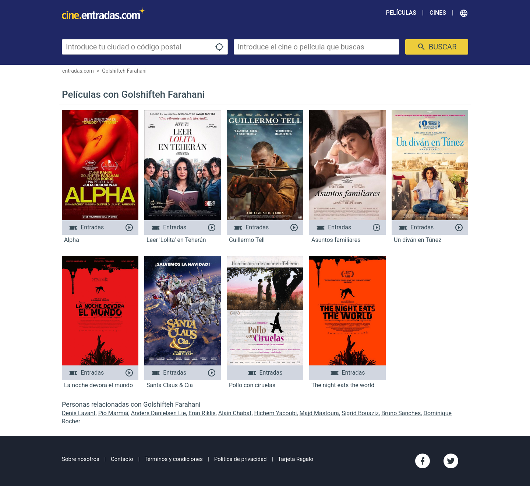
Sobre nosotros (80, 459)
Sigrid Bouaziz (360, 413)
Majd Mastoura (319, 413)
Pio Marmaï (113, 413)
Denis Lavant (79, 413)
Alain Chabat (235, 413)
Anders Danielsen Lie (158, 413)
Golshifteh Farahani (124, 71)
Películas (401, 12)
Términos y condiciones (174, 459)
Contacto (122, 459)
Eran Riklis (202, 413)
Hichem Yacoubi (275, 413)
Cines (438, 12)
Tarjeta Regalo (295, 459)
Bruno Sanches (401, 413)
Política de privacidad (240, 459)
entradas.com (78, 71)
